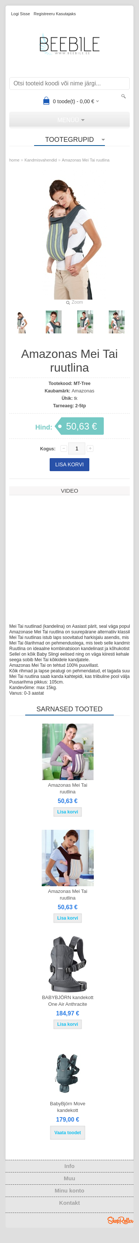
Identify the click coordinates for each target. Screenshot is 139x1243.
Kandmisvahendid (40, 160)
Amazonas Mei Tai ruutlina (86, 160)
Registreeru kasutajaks (55, 14)
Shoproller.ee (120, 1230)
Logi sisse (20, 14)
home (14, 160)
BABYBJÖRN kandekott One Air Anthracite (67, 1010)
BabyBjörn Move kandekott (67, 1116)
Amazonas (83, 391)
